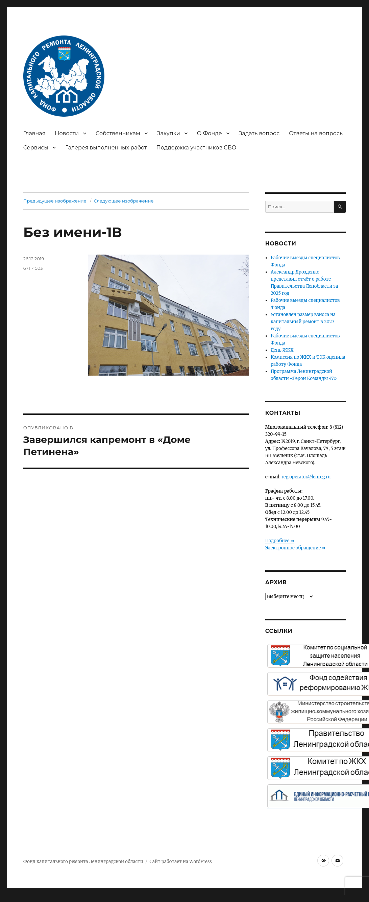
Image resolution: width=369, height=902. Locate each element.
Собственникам (118, 133)
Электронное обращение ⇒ (295, 548)
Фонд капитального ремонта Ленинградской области (83, 861)
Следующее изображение (123, 201)
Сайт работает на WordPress (180, 861)
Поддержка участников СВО (196, 147)
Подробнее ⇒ (279, 541)
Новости (67, 133)
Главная (34, 133)
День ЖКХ (282, 350)
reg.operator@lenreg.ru (305, 477)
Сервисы (35, 147)
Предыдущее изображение (55, 201)
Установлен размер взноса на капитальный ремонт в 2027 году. (303, 322)
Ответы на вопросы (316, 133)
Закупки (168, 133)
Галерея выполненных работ (106, 147)
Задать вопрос (259, 133)
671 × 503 (33, 268)
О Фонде (209, 133)
